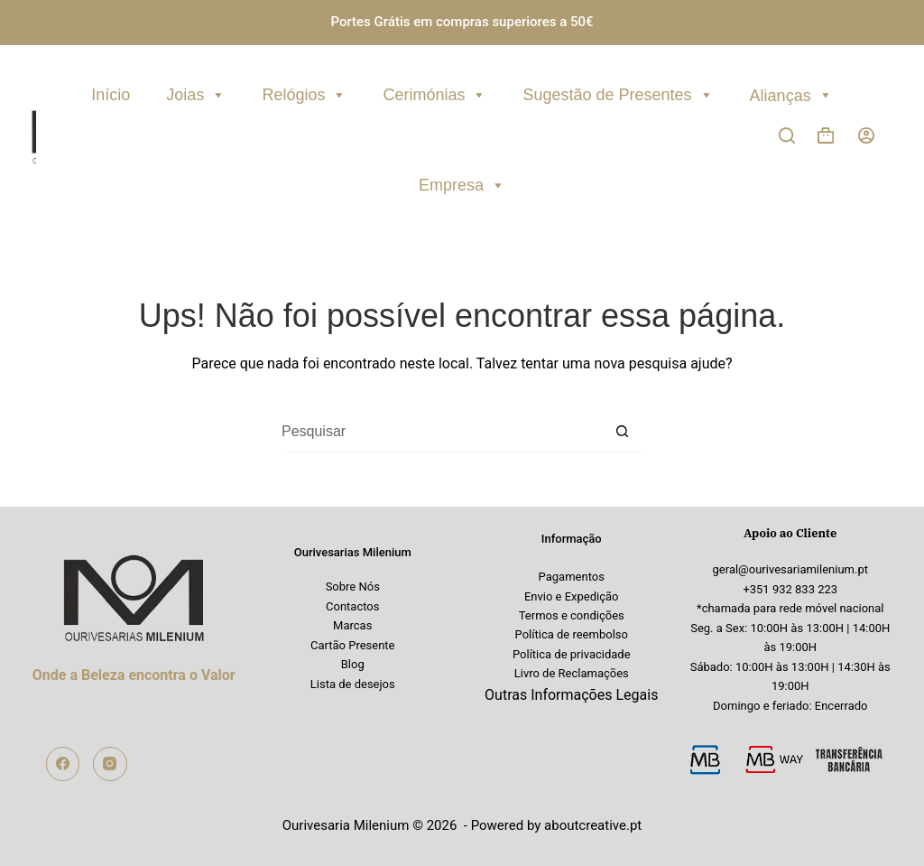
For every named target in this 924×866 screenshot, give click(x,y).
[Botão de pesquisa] (622, 432)
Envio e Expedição (571, 596)
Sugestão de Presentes (617, 92)
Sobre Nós (353, 586)
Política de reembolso (571, 634)
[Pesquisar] (787, 135)
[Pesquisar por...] (442, 432)
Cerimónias (434, 92)
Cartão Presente (352, 645)
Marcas (352, 625)
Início (110, 95)
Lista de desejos (352, 684)
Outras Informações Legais (571, 694)
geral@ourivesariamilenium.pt (790, 569)
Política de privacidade (572, 654)
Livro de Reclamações (571, 673)
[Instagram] (110, 764)
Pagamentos (572, 576)
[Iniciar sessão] (866, 135)
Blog (353, 664)
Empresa (462, 183)
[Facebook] (63, 764)
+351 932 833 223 (790, 589)
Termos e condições (571, 615)
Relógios (304, 92)
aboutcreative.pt (593, 825)
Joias (196, 92)
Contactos (352, 606)
